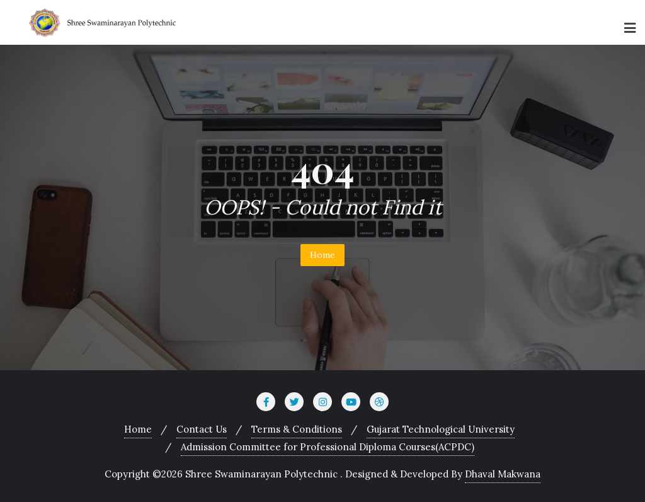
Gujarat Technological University (441, 429)
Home (322, 254)
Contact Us (201, 429)
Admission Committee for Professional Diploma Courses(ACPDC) (327, 447)
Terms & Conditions (296, 429)
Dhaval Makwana (502, 474)
